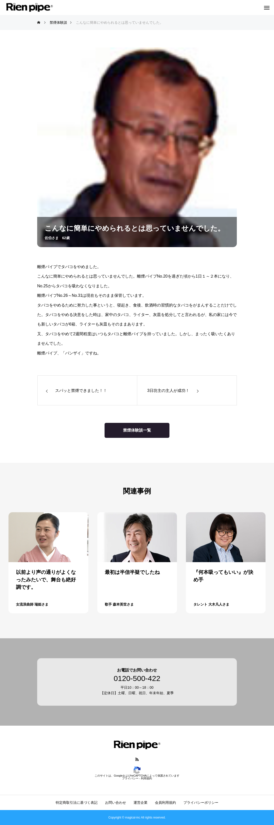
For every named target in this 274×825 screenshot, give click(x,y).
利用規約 (146, 778)
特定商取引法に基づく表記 (77, 803)
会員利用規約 (165, 803)
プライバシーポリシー (200, 803)
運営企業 (140, 803)
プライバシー (130, 778)
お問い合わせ (115, 803)
